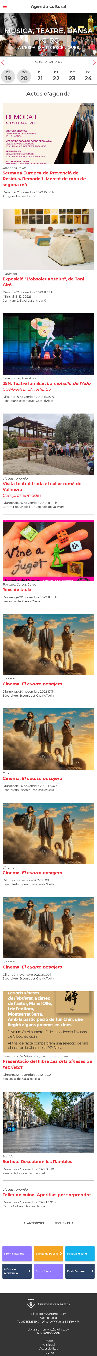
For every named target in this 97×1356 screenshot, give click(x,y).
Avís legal (48, 1344)
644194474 (72, 1321)
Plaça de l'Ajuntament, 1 (47, 1313)
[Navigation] (4, 35)
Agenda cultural (48, 6)
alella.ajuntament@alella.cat (47, 1329)
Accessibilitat (48, 1348)
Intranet (48, 1352)
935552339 (29, 1321)
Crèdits (48, 1341)
